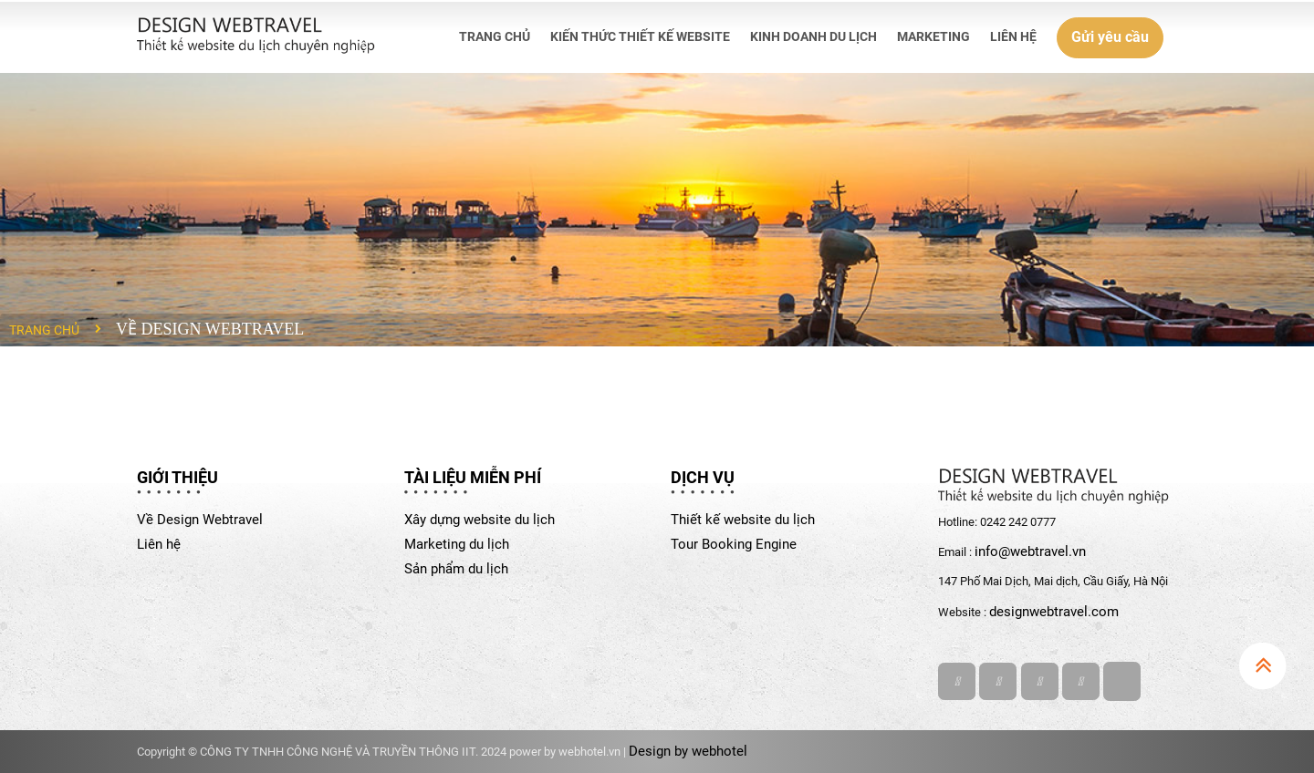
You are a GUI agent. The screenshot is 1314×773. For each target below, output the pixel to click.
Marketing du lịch (456, 544)
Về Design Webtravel (200, 519)
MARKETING (933, 36)
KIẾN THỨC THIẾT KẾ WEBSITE (640, 36)
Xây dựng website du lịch (479, 519)
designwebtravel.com (1054, 611)
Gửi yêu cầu (1110, 37)
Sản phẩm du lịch (456, 569)
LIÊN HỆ (1013, 36)
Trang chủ (44, 330)
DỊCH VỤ (703, 477)
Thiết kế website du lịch (743, 519)
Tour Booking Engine (734, 544)
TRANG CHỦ (494, 36)
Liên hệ (159, 544)
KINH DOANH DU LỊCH (813, 36)
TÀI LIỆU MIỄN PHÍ (472, 477)
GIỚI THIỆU (177, 477)
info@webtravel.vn (1030, 551)
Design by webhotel (688, 751)
